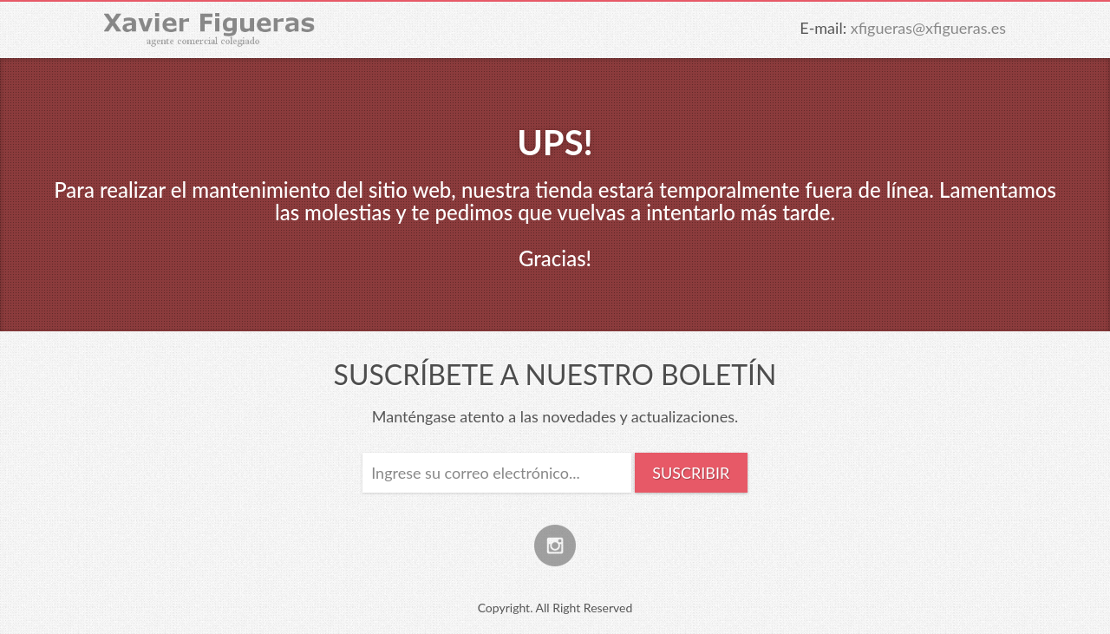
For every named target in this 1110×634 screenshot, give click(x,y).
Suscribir (690, 472)
